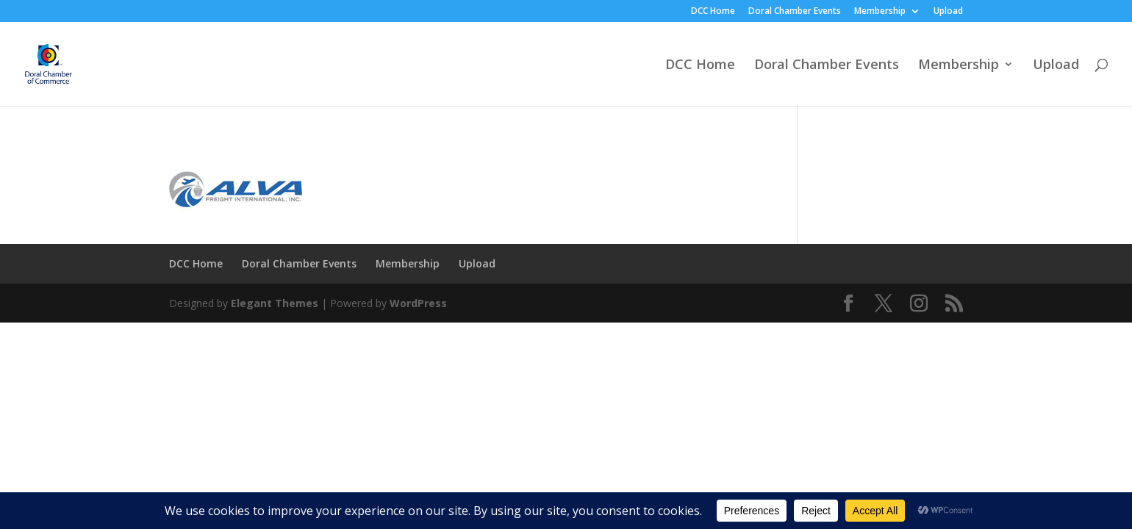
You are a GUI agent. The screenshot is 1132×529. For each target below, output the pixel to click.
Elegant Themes (274, 303)
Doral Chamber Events (794, 12)
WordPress (418, 303)
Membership (880, 12)
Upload (948, 12)
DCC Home (713, 12)
